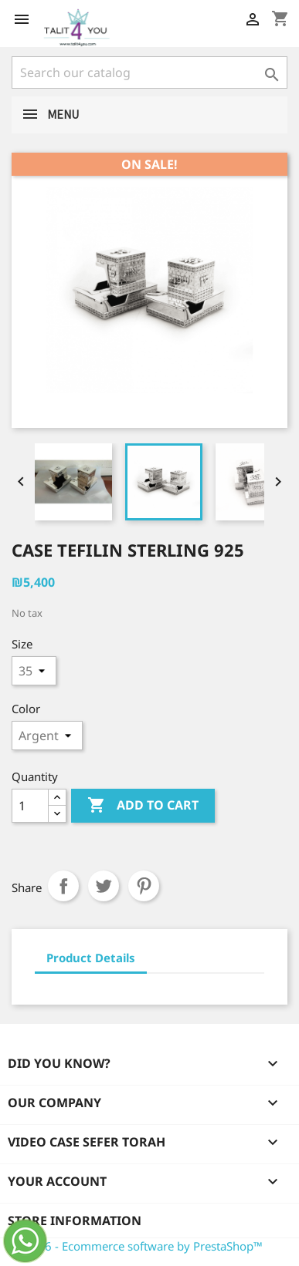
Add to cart (143, 806)
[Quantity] (30, 806)
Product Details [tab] (90, 957)
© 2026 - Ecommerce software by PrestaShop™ (137, 1246)
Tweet (103, 885)
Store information (74, 1220)
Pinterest (143, 885)
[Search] (149, 72)
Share (63, 885)
